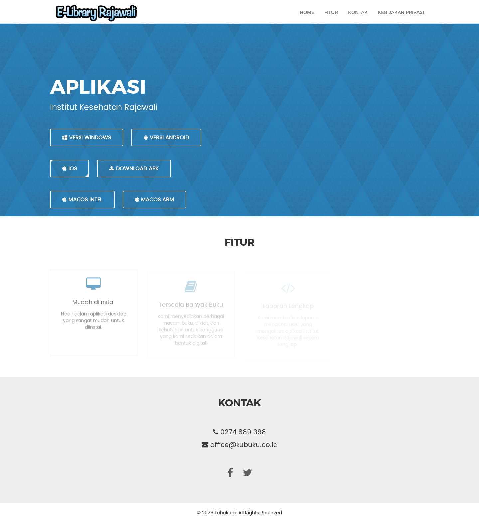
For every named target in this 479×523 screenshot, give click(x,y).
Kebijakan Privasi (401, 19)
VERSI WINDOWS (86, 137)
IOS (69, 168)
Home (307, 19)
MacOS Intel (82, 199)
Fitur (331, 19)
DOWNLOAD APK (134, 168)
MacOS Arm (154, 199)
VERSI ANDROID (166, 137)
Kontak (358, 19)
